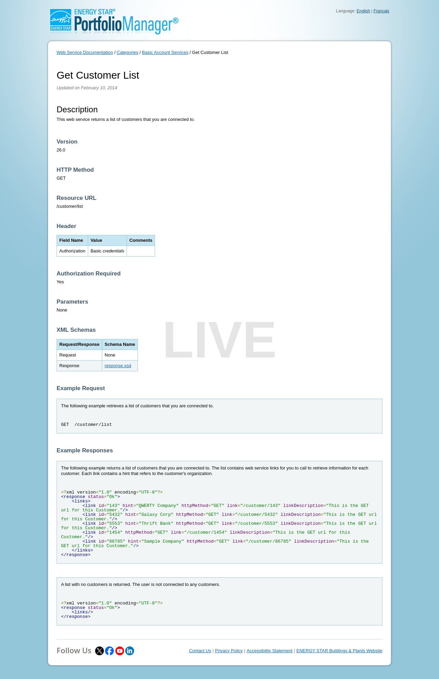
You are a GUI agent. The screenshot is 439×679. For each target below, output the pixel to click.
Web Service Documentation (85, 52)
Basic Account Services (165, 52)
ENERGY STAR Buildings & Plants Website (339, 650)
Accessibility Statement (270, 650)
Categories (127, 52)
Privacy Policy (229, 650)
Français (381, 11)
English (363, 11)
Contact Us (200, 650)
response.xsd (118, 365)
